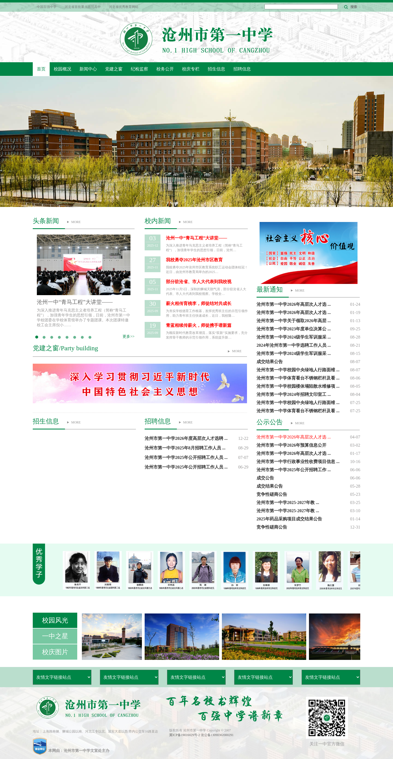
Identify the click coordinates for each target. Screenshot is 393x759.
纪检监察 (139, 69)
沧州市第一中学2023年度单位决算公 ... (294, 329)
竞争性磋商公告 (272, 494)
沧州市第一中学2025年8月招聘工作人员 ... (185, 448)
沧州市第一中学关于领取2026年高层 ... (294, 320)
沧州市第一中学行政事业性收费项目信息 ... (298, 461)
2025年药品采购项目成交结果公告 (289, 519)
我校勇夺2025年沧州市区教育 (194, 259)
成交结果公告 (270, 361)
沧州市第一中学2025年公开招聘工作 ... (294, 469)
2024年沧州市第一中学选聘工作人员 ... (294, 345)
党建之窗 (114, 69)
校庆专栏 (191, 69)
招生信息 (216, 69)
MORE (76, 222)
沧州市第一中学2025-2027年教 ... (288, 502)
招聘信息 (242, 69)
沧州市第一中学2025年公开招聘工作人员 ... (186, 457)
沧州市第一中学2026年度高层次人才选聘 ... (186, 438)
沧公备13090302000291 (217, 735)
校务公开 (165, 69)
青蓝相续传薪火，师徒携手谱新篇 (198, 325)
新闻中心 (88, 69)
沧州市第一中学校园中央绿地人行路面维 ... (298, 369)
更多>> (129, 336)
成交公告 (265, 478)
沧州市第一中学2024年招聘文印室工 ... (294, 394)
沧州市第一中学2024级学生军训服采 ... (294, 337)
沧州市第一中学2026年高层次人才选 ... (294, 304)
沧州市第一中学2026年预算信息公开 (291, 445)
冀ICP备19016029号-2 (185, 735)
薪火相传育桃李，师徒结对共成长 (198, 303)
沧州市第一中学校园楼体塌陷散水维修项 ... (298, 386)
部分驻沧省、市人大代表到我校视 (198, 281)
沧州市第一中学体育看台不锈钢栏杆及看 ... (298, 378)
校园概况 (62, 69)
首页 (41, 69)
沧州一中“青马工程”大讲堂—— (75, 302)
